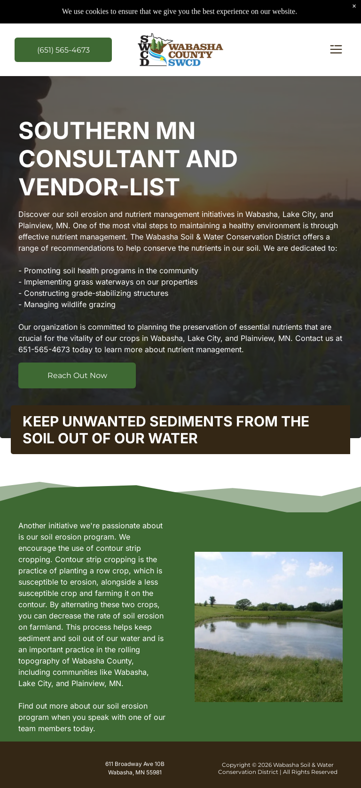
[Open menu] (336, 50)
